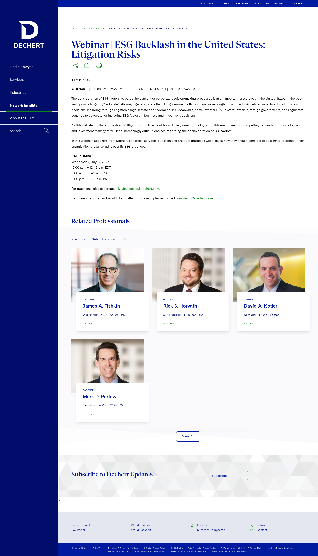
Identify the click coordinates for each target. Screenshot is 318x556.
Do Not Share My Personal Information (229, 551)
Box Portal (78, 530)
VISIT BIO (88, 323)
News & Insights (93, 28)
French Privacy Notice (118, 551)
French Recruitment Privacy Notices (149, 551)
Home (74, 28)
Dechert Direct (80, 525)
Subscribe (219, 476)
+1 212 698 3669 (268, 314)
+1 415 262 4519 (192, 314)
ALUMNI (279, 3)
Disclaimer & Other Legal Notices (123, 548)
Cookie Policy (176, 548)
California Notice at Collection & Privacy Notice (242, 548)
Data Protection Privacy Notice (202, 548)
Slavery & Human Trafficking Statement (188, 551)
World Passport (141, 530)
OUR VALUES (261, 3)
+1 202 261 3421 (116, 314)
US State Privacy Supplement (281, 548)
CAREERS (298, 3)
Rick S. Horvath (180, 306)
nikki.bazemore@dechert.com (137, 189)
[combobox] (109, 239)
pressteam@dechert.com (194, 198)
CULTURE (223, 3)
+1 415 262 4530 (112, 405)
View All (188, 436)
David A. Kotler (260, 306)
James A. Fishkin (101, 306)
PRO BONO (242, 3)
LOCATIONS (206, 3)
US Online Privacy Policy (154, 548)
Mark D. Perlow (99, 397)
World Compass (141, 525)
